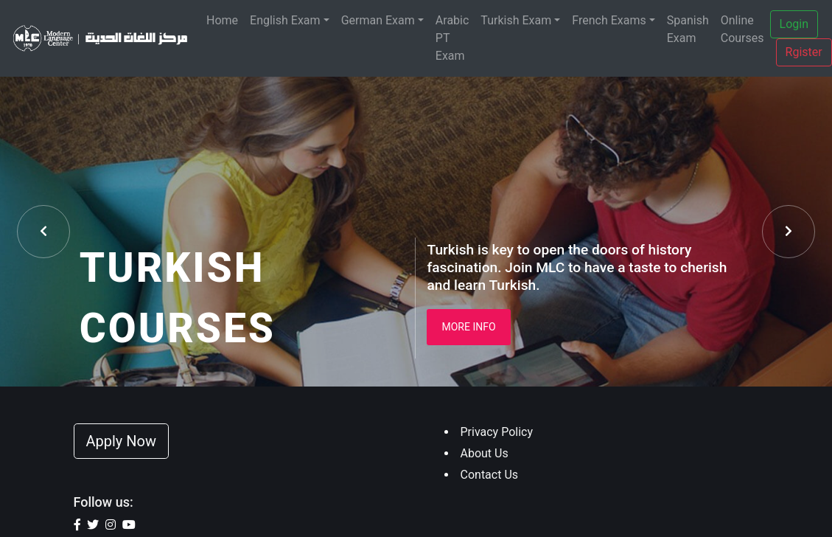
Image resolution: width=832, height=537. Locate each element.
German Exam (378, 20)
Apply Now (121, 441)
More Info (468, 327)
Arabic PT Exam (452, 38)
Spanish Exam (688, 29)
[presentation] (43, 231)
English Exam (285, 20)
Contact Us (490, 475)
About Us (484, 453)
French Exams (609, 20)
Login (794, 24)
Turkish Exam (515, 20)
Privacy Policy (497, 432)
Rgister (804, 52)
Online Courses (742, 29)
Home (222, 20)
